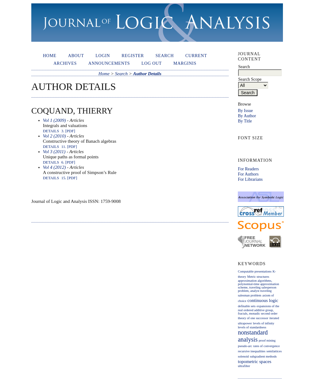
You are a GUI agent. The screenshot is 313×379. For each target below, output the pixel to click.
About (76, 55)
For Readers (248, 168)
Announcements (109, 63)
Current (196, 55)
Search (165, 55)
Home (49, 55)
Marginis (184, 63)
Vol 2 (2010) (54, 135)
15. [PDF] (69, 178)
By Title (245, 120)
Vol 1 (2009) (54, 120)
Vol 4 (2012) (54, 167)
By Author (247, 115)
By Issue (245, 110)
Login (102, 55)
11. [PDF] (69, 147)
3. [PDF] (68, 131)
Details (51, 131)
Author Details (147, 73)
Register (133, 55)
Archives (65, 63)
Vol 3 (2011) (54, 151)
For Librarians (250, 179)
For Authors (248, 174)
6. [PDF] (68, 162)
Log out (151, 63)
